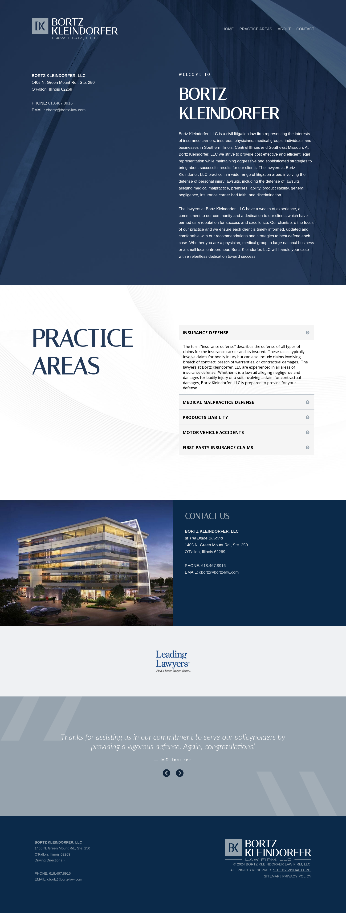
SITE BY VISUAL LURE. (292, 870)
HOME (228, 29)
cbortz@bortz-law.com (65, 110)
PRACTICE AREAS (256, 29)
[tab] (246, 332)
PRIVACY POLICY (296, 876)
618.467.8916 (60, 103)
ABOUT (284, 29)
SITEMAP (271, 876)
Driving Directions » (50, 860)
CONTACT (305, 29)
